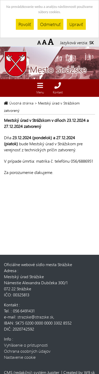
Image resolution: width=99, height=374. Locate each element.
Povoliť (24, 24)
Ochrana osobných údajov (27, 351)
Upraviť (76, 24)
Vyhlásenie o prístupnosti (26, 345)
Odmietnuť (50, 24)
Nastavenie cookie (20, 357)
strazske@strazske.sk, (35, 317)
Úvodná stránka (19, 103)
